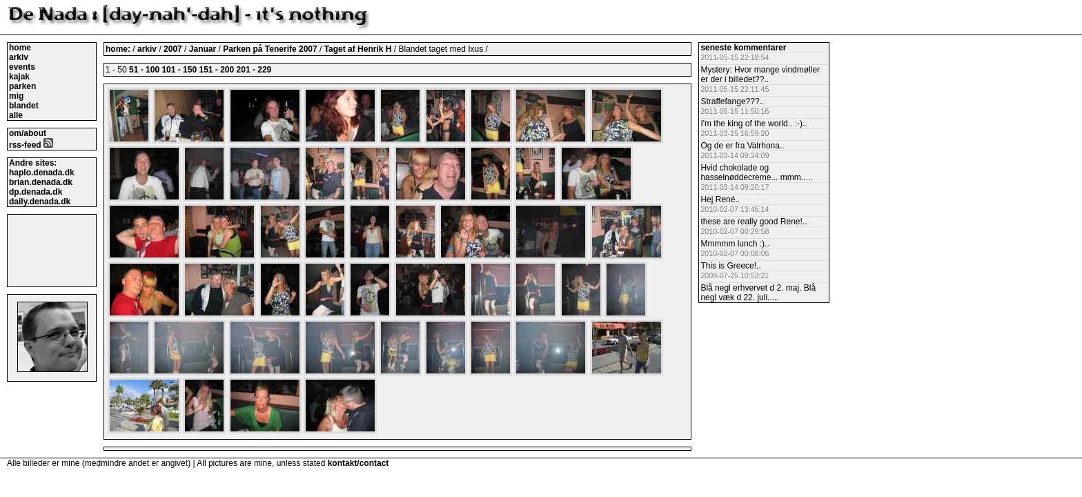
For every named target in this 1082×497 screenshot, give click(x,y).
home (20, 47)
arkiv (18, 57)
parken (22, 86)
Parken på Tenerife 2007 (271, 49)
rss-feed (31, 145)
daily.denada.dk (39, 201)
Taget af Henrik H (359, 49)
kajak (19, 76)
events (22, 67)
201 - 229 (254, 70)
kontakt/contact (358, 463)
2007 (173, 49)
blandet (24, 105)
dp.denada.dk (35, 192)
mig (16, 96)
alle (16, 115)
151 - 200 (216, 70)
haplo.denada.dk (42, 172)
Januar (204, 49)
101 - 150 (179, 70)
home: (119, 49)
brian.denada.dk (40, 182)
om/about (27, 133)
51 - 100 (144, 70)
